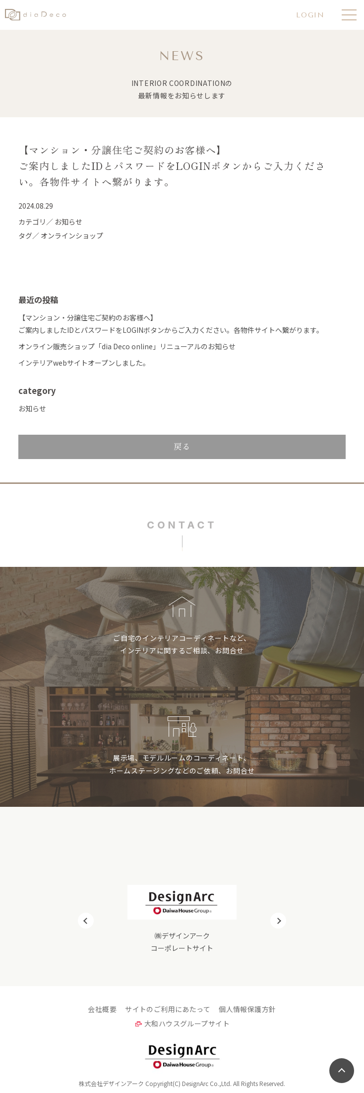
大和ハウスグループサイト (187, 1023)
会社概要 (102, 1009)
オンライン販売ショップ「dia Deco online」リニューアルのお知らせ (127, 346)
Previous (86, 921)
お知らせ (32, 408)
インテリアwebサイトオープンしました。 (84, 363)
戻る (182, 446)
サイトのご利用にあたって (167, 1009)
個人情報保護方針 (247, 1009)
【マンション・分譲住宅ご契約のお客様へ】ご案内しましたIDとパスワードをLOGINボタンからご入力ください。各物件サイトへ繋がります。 (170, 323)
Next (278, 921)
